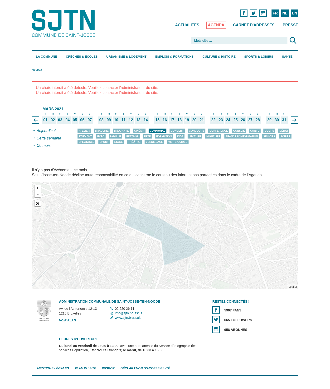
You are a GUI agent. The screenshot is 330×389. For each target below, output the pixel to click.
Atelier (84, 130)
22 (213, 120)
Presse (290, 25)
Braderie (101, 130)
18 (179, 120)
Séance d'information (242, 136)
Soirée (285, 136)
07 (89, 120)
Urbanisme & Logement (126, 56)
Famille (115, 136)
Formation (164, 136)
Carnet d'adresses (254, 25)
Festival (132, 136)
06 (82, 120)
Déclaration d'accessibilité (145, 368)
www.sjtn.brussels (128, 318)
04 (67, 120)
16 (165, 120)
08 (101, 120)
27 (250, 120)
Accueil (37, 69)
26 (243, 120)
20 (194, 120)
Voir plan (67, 320)
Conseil (239, 130)
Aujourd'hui (46, 131)
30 (277, 120)
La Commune (46, 56)
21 (201, 120)
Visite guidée (177, 141)
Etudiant (85, 136)
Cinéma (139, 130)
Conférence (218, 130)
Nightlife (213, 136)
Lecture (195, 136)
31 (284, 120)
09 (109, 120)
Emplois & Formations (174, 56)
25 (235, 120)
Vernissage (154, 141)
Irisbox (108, 368)
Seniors (269, 136)
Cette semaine (49, 138)
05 (75, 120)
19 (187, 120)
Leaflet (292, 286)
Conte (254, 130)
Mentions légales (53, 368)
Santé (287, 56)
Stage (118, 141)
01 (45, 120)
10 (116, 120)
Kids (180, 136)
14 (146, 120)
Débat (283, 130)
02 (53, 120)
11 (123, 120)
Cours (269, 130)
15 (157, 120)
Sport (104, 141)
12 (131, 120)
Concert (177, 130)
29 (269, 120)
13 (138, 120)
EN (294, 13)
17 (172, 120)
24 (228, 120)
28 (258, 120)
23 (221, 120)
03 (60, 120)
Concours (196, 130)
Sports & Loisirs (258, 56)
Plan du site (85, 368)
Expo (101, 136)
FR (275, 13)
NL (284, 13)
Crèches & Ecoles (82, 56)
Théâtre (134, 141)
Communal (157, 130)
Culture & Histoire (219, 56)
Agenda (216, 25)
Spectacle (86, 141)
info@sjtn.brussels (128, 313)
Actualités (187, 25)
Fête (147, 136)
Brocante (121, 130)
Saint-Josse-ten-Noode (64, 23)
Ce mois (44, 146)
